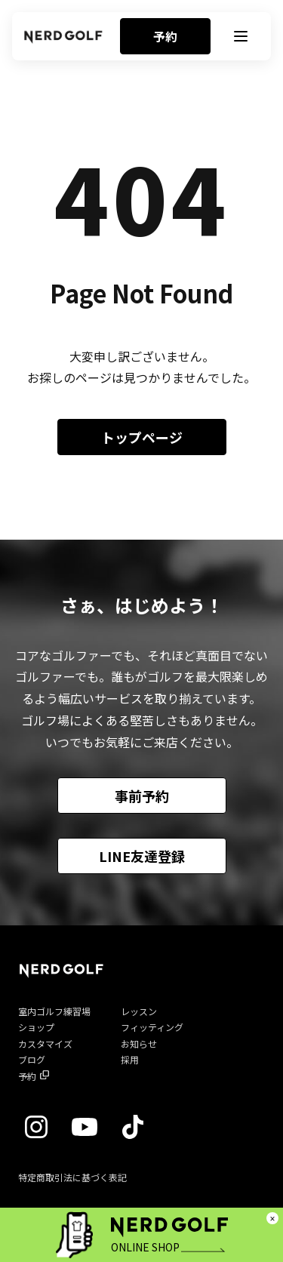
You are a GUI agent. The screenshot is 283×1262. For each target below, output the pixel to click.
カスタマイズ (45, 1043)
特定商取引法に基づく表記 (72, 1177)
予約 (165, 36)
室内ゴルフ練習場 (54, 1011)
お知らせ (139, 1043)
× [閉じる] (272, 1218)
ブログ (31, 1059)
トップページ (142, 437)
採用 (130, 1059)
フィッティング (152, 1026)
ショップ (36, 1026)
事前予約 (142, 795)
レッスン (139, 1011)
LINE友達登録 (142, 856)
